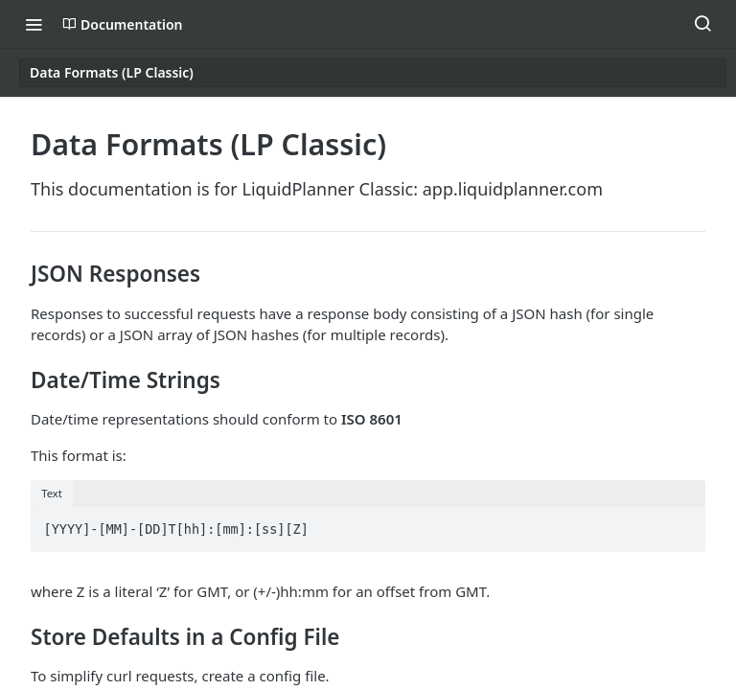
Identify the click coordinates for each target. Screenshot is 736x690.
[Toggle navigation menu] (33, 24)
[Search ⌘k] (702, 24)
